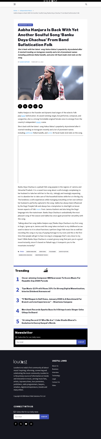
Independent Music (26, 11)
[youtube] (26, 424)
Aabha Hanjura (31, 251)
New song (42, 251)
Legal (54, 379)
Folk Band (52, 251)
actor (50, 133)
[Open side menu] (15, 4)
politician (29, 133)
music (38, 122)
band (23, 116)
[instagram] (35, 106)
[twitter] (25, 106)
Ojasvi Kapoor (25, 62)
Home (15, 11)
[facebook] (20, 106)
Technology (56, 376)
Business (55, 369)
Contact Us (56, 382)
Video (54, 385)
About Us (55, 366)
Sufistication (63, 251)
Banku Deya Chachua (25, 255)
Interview (55, 372)
